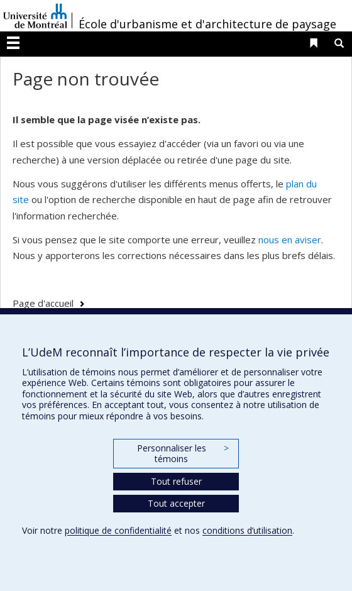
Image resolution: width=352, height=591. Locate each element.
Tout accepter (176, 503)
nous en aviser (289, 239)
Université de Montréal (35, 15)
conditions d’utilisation (247, 530)
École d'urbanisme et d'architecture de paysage (207, 24)
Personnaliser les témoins (183, 453)
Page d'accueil (43, 303)
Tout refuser (176, 481)
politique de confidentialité (118, 530)
